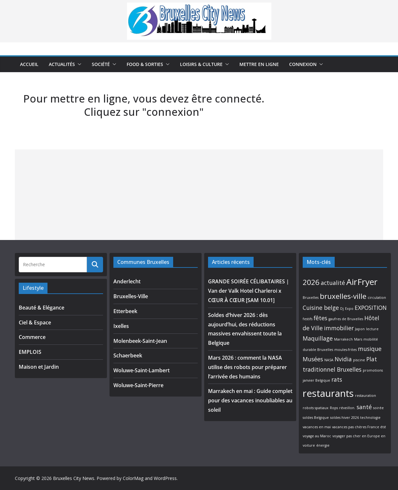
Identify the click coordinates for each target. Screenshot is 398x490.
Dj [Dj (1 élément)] (342, 308)
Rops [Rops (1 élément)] (334, 408)
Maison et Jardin (39, 366)
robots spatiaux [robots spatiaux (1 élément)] (316, 408)
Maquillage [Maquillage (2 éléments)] (318, 338)
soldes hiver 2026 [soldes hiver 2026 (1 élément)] (344, 417)
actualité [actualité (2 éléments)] (333, 283)
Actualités (62, 64)
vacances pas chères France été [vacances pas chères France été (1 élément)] (359, 427)
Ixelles (121, 326)
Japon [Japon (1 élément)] (360, 329)
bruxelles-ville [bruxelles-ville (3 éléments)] (343, 296)
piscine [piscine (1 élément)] (359, 360)
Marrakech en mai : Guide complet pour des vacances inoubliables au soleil (250, 400)
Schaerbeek (127, 355)
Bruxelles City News (73, 478)
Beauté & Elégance (41, 307)
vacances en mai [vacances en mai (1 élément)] (317, 427)
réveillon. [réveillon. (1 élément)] (347, 408)
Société (101, 64)
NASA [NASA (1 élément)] (328, 360)
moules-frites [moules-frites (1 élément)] (345, 349)
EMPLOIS (30, 351)
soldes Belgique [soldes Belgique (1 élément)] (316, 417)
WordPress (165, 478)
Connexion (303, 64)
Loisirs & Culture (201, 64)
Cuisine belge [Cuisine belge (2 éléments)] (321, 307)
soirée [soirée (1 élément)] (378, 408)
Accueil (29, 64)
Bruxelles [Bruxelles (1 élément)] (311, 297)
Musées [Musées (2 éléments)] (313, 359)
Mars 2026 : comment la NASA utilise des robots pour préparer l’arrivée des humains (247, 367)
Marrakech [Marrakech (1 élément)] (343, 339)
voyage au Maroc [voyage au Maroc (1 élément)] (317, 436)
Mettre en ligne (259, 64)
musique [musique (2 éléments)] (370, 349)
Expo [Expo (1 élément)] (349, 308)
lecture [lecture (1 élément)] (372, 329)
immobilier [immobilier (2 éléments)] (339, 328)
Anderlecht (127, 281)
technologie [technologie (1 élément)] (370, 417)
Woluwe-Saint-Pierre (138, 385)
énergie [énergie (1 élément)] (323, 445)
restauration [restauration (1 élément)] (365, 395)
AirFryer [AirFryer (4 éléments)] (362, 282)
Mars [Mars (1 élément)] (358, 339)
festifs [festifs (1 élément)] (307, 319)
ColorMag (133, 478)
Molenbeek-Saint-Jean (140, 340)
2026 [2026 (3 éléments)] (311, 282)
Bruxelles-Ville (130, 296)
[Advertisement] (199, 194)
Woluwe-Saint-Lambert (141, 370)
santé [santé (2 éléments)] (364, 407)
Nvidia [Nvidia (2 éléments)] (343, 359)
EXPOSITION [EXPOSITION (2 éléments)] (371, 307)
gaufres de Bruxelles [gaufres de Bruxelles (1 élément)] (346, 319)
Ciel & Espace (35, 322)
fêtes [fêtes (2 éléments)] (320, 318)
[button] (78, 64)
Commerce (32, 337)
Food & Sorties (145, 64)
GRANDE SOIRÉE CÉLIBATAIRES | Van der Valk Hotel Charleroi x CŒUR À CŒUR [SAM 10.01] (248, 291)
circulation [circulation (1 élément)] (377, 297)
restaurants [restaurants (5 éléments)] (328, 393)
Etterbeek (125, 311)
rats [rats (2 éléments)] (336, 379)
